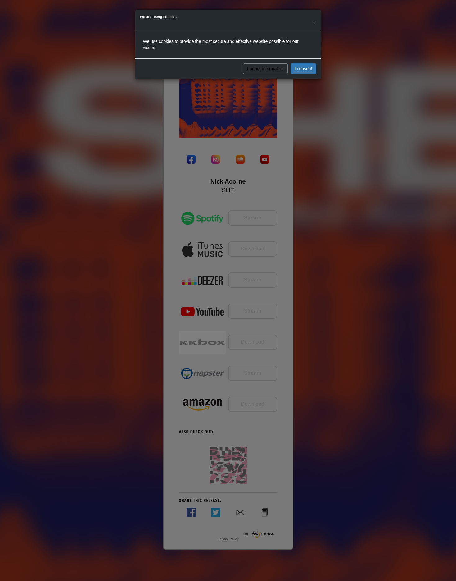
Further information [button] (265, 68)
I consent (303, 68)
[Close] (314, 22)
